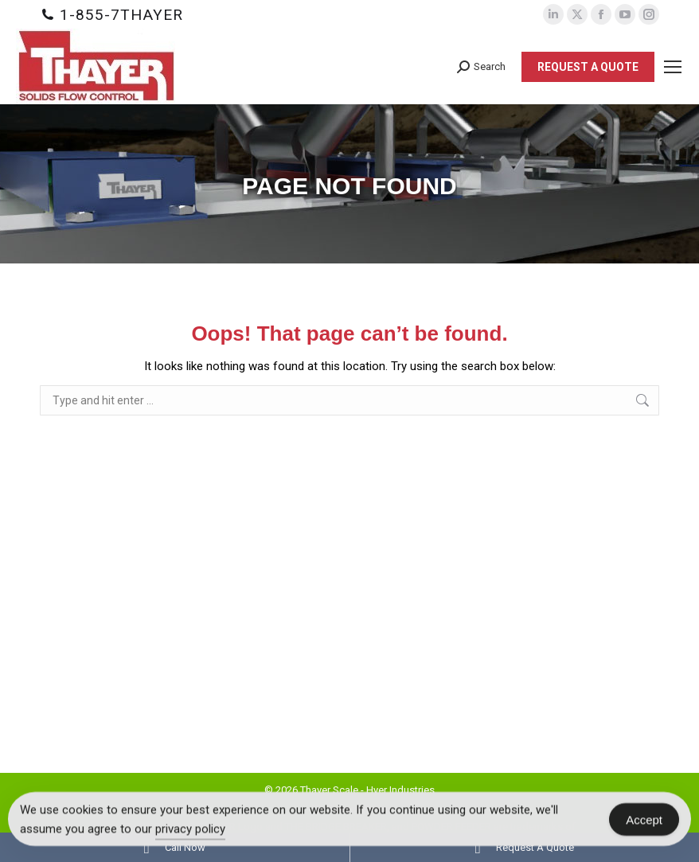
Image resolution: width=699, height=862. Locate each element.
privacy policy (190, 829)
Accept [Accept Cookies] (644, 819)
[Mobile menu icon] (672, 67)
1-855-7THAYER (121, 14)
